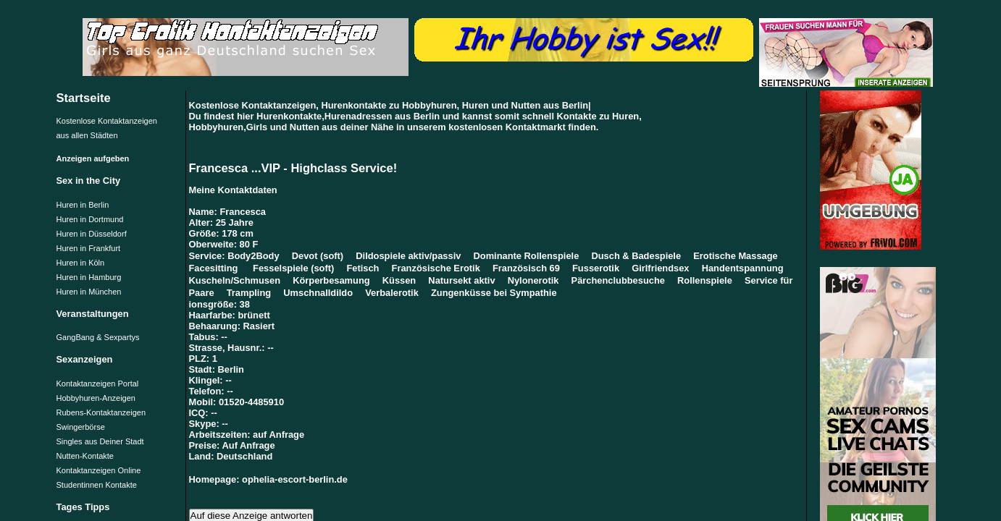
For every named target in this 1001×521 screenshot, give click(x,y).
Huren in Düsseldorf (91, 233)
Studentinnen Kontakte (96, 484)
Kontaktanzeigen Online (98, 470)
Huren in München (89, 291)
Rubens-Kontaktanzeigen (101, 412)
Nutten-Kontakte (85, 456)
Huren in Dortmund (90, 219)
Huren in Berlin (82, 204)
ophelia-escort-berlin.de (295, 479)
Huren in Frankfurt (88, 248)
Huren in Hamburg (89, 277)
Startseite (83, 97)
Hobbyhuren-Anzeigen (95, 398)
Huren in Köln (80, 262)
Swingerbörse (80, 427)
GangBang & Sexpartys (98, 337)
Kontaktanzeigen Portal (97, 383)
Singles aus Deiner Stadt (100, 441)
